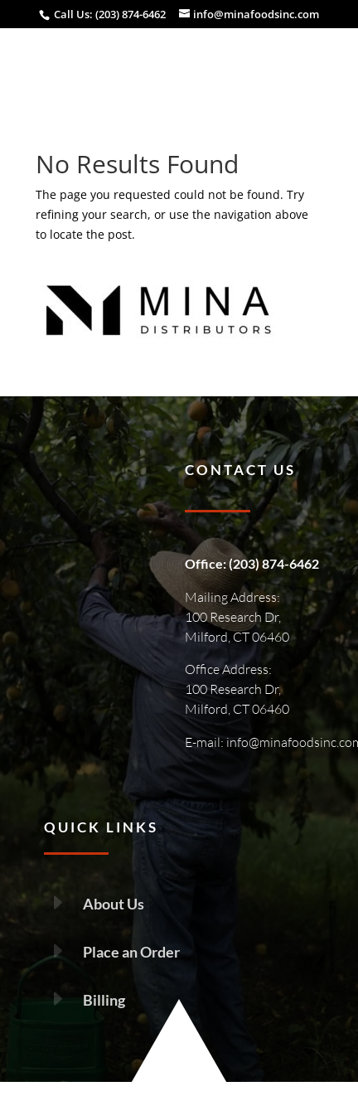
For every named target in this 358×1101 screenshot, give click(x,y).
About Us (113, 904)
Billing (104, 1000)
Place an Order (131, 952)
